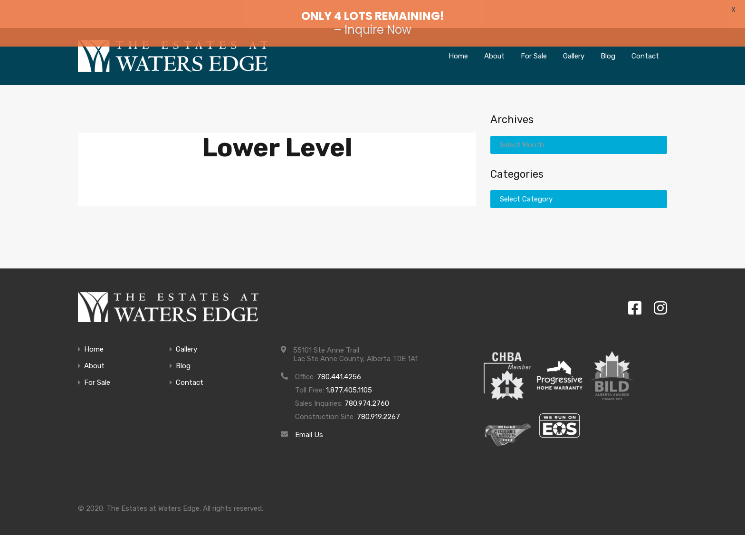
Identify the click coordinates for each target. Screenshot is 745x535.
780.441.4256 (339, 367)
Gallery (186, 339)
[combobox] (578, 134)
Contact (189, 372)
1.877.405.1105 (349, 380)
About (94, 356)
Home (94, 339)
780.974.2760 (366, 393)
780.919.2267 (378, 406)
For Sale (97, 372)
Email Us (309, 424)
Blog (183, 356)
